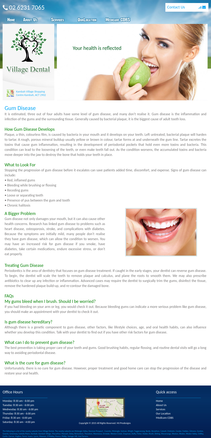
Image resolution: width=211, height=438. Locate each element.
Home (159, 401)
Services (160, 409)
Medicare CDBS (164, 417)
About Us (161, 405)
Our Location (163, 413)
